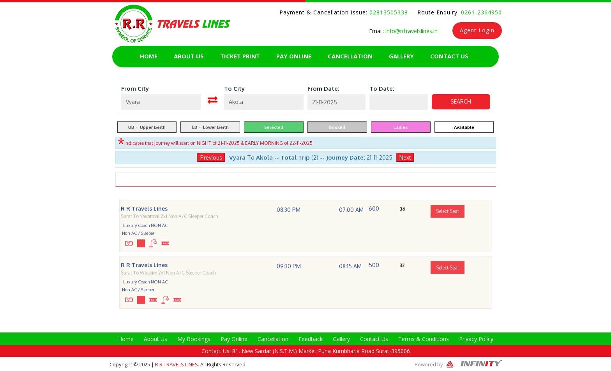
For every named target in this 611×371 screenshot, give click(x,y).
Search (460, 101)
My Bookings (193, 339)
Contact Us (449, 56)
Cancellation (350, 56)
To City (234, 88)
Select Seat (447, 224)
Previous (211, 157)
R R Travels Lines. (177, 364)
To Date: (381, 88)
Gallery (401, 56)
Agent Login (477, 30)
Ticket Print (240, 56)
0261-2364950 (480, 12)
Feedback (310, 339)
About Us (189, 56)
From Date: (323, 88)
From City (135, 88)
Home (148, 56)
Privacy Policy (476, 339)
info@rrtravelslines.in (411, 31)
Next (405, 157)
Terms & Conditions (423, 339)
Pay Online (293, 56)
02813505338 (387, 12)
